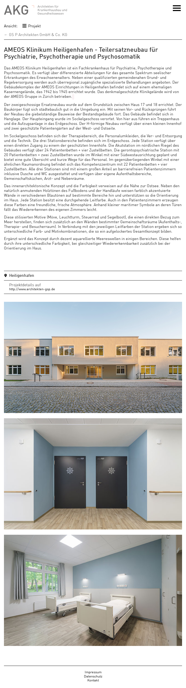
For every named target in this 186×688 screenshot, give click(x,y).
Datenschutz (93, 675)
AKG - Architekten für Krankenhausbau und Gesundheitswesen (35, 10)
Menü (177, 10)
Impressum (93, 671)
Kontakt (93, 679)
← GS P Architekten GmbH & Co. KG (35, 34)
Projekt (34, 25)
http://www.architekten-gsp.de (32, 288)
